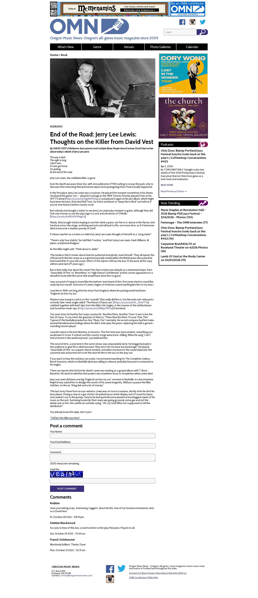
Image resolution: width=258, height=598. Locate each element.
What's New (66, 47)
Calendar (192, 47)
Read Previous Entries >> (174, 191)
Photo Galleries (160, 47)
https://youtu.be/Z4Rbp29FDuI (95, 308)
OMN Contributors (138, 577)
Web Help (153, 577)
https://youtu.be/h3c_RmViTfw (131, 302)
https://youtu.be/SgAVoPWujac (82, 198)
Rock (64, 55)
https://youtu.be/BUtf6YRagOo (68, 216)
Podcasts (167, 144)
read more (167, 185)
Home (54, 55)
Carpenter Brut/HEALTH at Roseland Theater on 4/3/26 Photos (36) (184, 247)
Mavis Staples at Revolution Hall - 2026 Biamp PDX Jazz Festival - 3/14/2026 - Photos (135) (183, 213)
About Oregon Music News (154, 573)
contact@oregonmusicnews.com (76, 575)
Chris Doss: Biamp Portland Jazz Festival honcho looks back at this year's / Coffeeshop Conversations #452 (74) (183, 233)
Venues (129, 47)
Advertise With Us (177, 573)
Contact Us (134, 573)
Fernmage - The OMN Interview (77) (184, 222)
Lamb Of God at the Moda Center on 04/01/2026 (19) (183, 258)
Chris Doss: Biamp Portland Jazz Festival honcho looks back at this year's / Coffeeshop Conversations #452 (183, 156)
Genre (97, 47)
